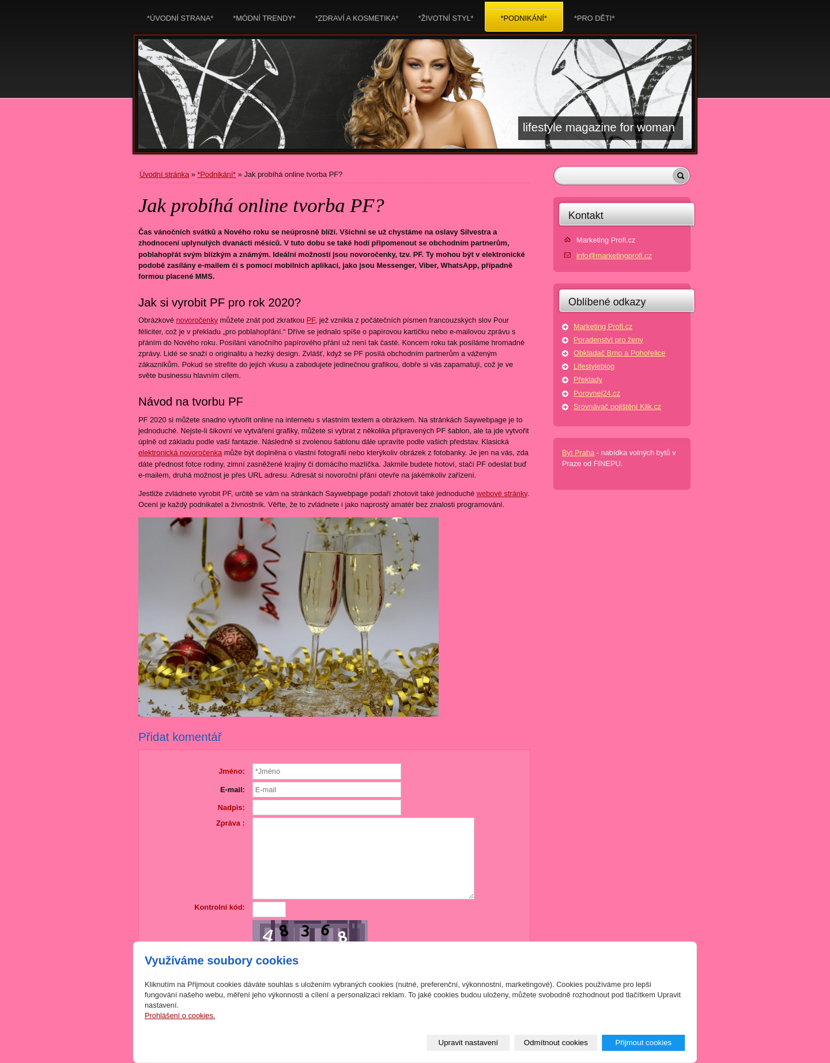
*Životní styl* (446, 15)
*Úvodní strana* (180, 15)
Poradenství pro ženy (608, 339)
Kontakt (585, 215)
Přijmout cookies (643, 1042)
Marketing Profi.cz (603, 326)
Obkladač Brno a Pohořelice (619, 353)
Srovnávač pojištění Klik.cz (617, 406)
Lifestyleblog (594, 366)
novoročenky (197, 320)
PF (311, 320)
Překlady (588, 379)
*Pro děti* (594, 15)
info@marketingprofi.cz (614, 255)
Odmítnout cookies (556, 1042)
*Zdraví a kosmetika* (357, 15)
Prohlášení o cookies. (180, 1015)
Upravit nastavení (469, 1042)
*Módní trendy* (264, 15)
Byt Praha (578, 452)
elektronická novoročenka (180, 452)
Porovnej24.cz (597, 393)
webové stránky (502, 493)
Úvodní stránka (164, 174)
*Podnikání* (216, 174)
